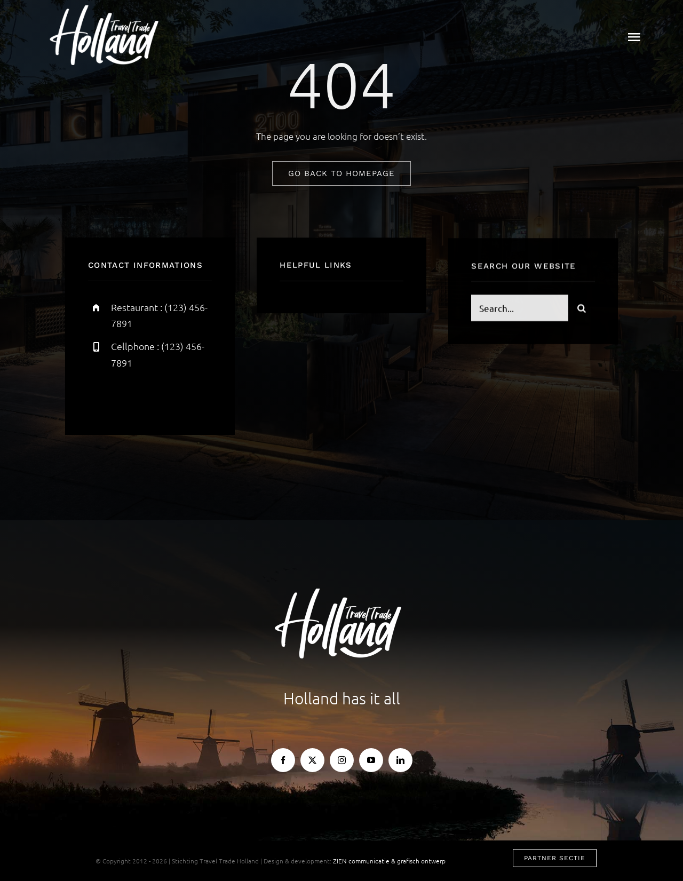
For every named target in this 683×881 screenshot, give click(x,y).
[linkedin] (400, 760)
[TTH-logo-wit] (107, 9)
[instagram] (159, 397)
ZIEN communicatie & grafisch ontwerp (389, 860)
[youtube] (371, 760)
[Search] (581, 309)
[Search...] (519, 309)
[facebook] (100, 397)
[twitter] (129, 397)
